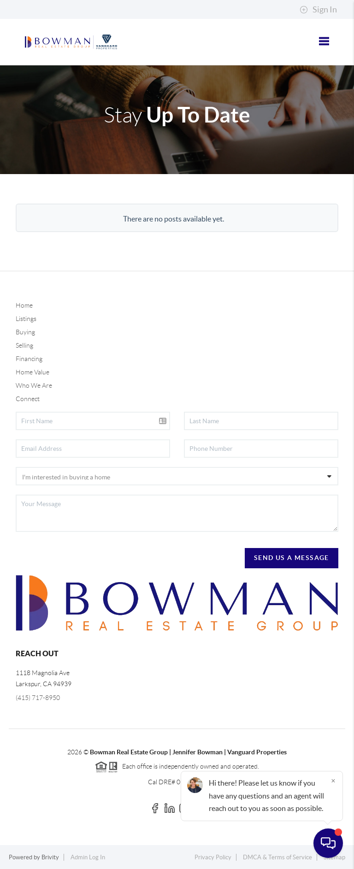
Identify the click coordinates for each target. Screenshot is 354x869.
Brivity (50, 857)
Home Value (32, 372)
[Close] (333, 780)
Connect (28, 398)
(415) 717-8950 (38, 697)
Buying (25, 332)
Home (24, 305)
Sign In (318, 9)
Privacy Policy (213, 857)
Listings (26, 318)
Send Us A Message (291, 557)
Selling (24, 345)
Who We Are (34, 385)
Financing (29, 358)
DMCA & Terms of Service (277, 857)
